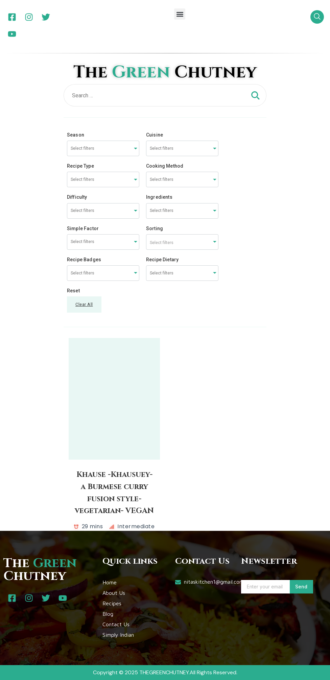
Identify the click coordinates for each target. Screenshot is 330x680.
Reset (73, 290)
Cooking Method (164, 166)
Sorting (154, 228)
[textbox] (182, 242)
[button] (179, 14)
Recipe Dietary (162, 259)
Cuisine (154, 135)
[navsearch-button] (317, 17)
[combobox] (103, 148)
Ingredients (159, 197)
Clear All (84, 304)
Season (75, 135)
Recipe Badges (84, 259)
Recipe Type (80, 166)
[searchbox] (96, 148)
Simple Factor (83, 228)
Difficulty (77, 197)
